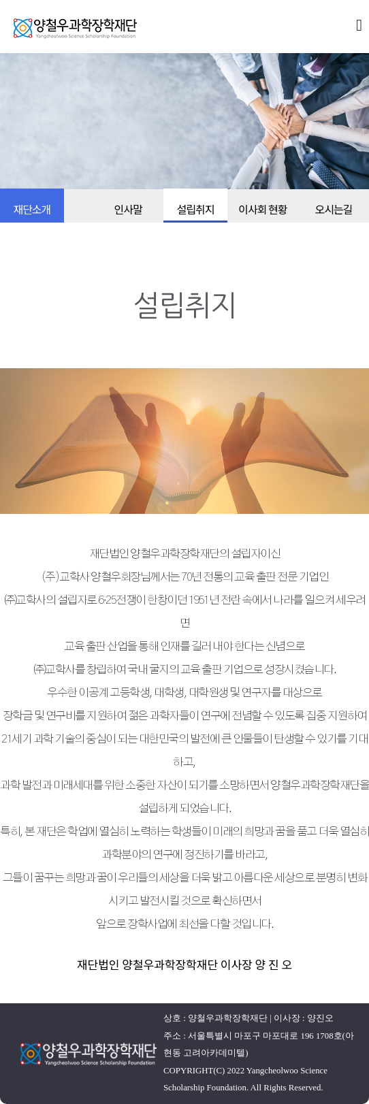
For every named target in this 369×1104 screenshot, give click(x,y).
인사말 (128, 209)
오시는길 (333, 209)
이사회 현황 (262, 209)
